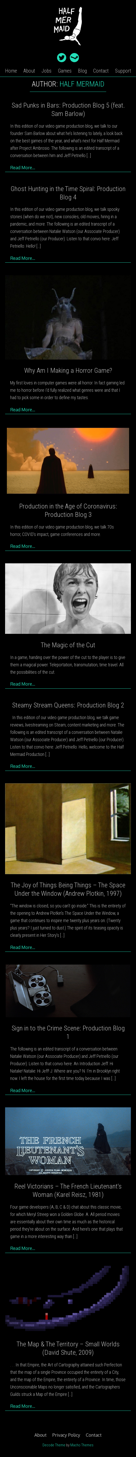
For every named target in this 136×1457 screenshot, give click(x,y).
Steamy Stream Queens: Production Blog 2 (68, 705)
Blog (82, 71)
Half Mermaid (82, 84)
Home (11, 71)
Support (123, 71)
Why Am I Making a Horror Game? (68, 370)
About (29, 71)
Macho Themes (81, 1445)
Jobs (46, 71)
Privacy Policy (66, 1435)
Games (65, 71)
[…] (89, 155)
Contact (101, 71)
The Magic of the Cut (68, 645)
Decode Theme (54, 1445)
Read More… (22, 167)
